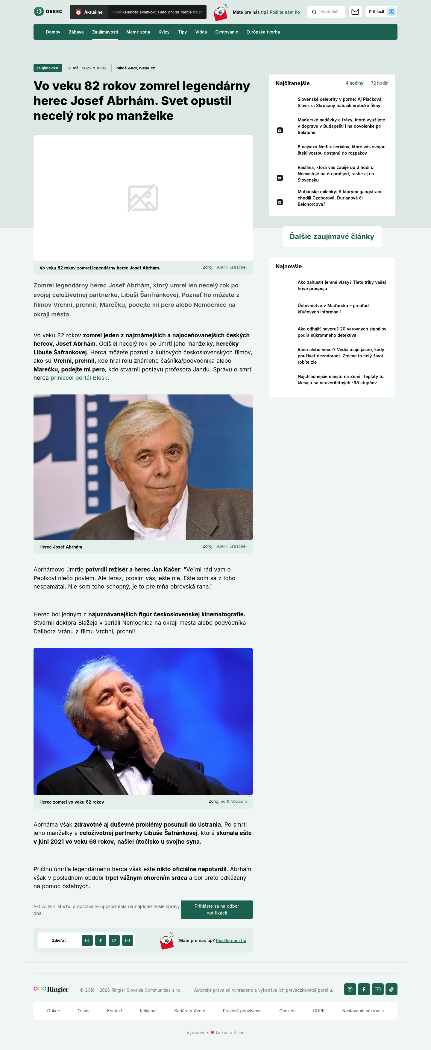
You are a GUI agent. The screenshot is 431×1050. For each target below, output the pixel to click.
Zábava (76, 31)
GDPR (319, 1010)
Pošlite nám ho (285, 12)
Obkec (53, 1010)
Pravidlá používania (242, 1010)
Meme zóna (138, 31)
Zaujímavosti (105, 31)
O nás (83, 1010)
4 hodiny (354, 83)
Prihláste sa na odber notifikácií (217, 909)
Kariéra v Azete (189, 1010)
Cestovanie (226, 31)
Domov (53, 31)
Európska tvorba (263, 31)
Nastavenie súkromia (363, 1010)
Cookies (287, 1010)
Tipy (182, 31)
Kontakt (114, 1010)
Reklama (148, 1010)
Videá (201, 31)
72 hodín (379, 83)
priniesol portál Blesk (79, 377)
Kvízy (163, 31)
